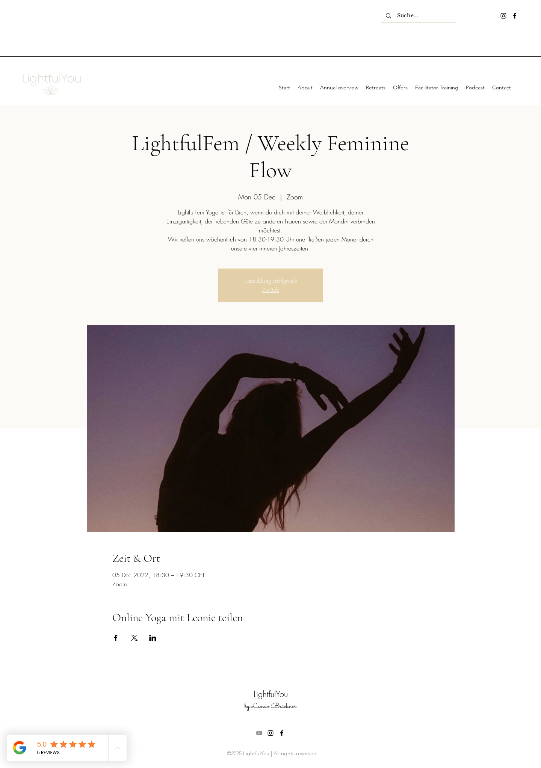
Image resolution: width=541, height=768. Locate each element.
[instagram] (503, 16)
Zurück (270, 290)
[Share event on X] (134, 638)
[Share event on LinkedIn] (152, 638)
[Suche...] (418, 16)
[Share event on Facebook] (115, 638)
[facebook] (514, 16)
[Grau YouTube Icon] (259, 733)
